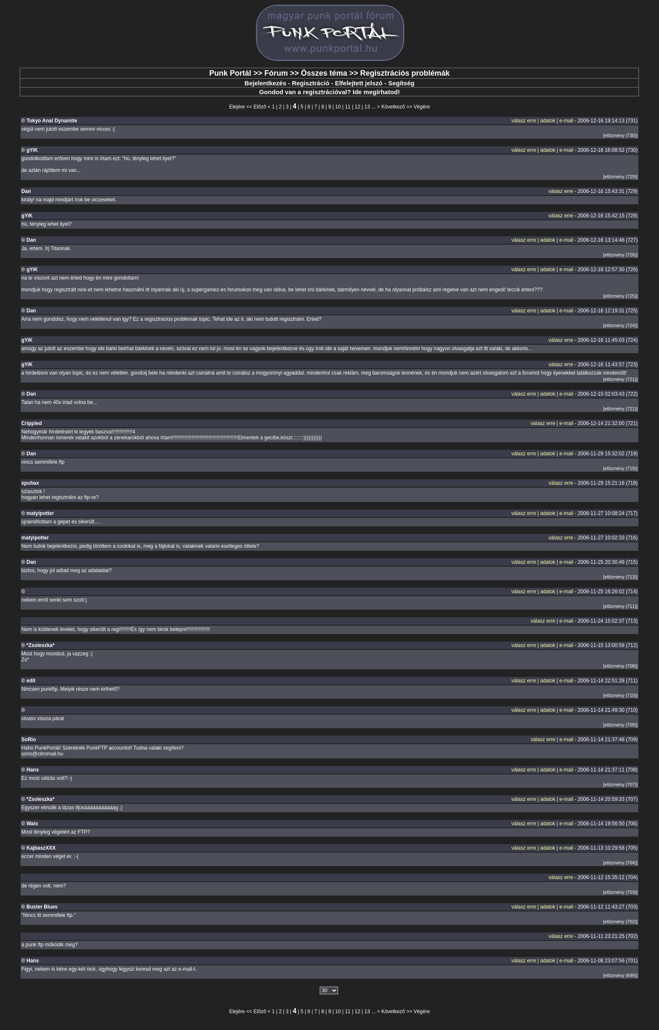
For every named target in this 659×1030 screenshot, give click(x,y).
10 (338, 107)
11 (348, 107)
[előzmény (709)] (620, 724)
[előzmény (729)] (620, 176)
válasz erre (523, 121)
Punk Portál (230, 73)
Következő (393, 107)
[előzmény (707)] (620, 784)
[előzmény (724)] (620, 325)
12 (357, 107)
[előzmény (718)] (620, 468)
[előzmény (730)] (620, 135)
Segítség (401, 83)
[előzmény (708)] (620, 665)
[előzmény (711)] (620, 606)
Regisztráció (310, 83)
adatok (547, 121)
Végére (422, 107)
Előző (259, 107)
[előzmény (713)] (620, 576)
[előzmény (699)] (620, 975)
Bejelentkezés (265, 83)
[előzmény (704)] (620, 862)
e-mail (566, 121)
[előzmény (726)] (620, 254)
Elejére (237, 107)
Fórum (276, 73)
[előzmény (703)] (620, 892)
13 (367, 107)
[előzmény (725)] (620, 295)
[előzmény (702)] (620, 921)
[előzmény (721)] (620, 379)
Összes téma (324, 73)
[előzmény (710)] (620, 695)
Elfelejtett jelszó (358, 83)
